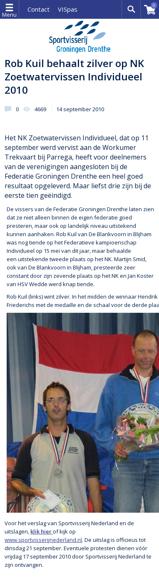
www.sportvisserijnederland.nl (43, 540)
